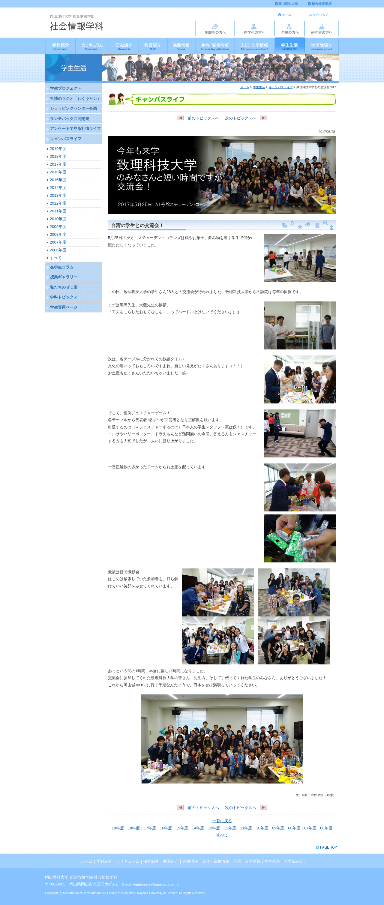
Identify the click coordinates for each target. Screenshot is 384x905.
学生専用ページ (63, 307)
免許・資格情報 (215, 45)
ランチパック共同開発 (69, 118)
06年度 (326, 828)
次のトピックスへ (246, 118)
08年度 (294, 828)
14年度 (198, 828)
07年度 (310, 828)
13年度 (214, 828)
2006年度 (58, 250)
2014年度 (58, 187)
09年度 (278, 828)
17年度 (150, 828)
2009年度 (58, 226)
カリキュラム (92, 45)
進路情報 (182, 45)
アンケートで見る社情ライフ (75, 128)
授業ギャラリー (63, 277)
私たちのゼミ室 (63, 287)
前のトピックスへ (198, 118)
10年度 (262, 828)
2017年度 (58, 164)
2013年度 (58, 195)
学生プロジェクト (65, 88)
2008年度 (58, 234)
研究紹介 (124, 45)
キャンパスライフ (281, 87)
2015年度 (58, 180)
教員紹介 (153, 45)
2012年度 (58, 203)
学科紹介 (60, 45)
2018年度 (58, 156)
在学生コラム (62, 267)
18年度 (134, 828)
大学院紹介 (322, 45)
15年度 (182, 828)
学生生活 (290, 45)
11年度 (246, 828)
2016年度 (58, 172)
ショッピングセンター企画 (73, 108)
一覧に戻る (222, 821)
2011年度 (58, 211)
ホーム (244, 87)
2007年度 (58, 242)
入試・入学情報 (255, 45)
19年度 (118, 828)
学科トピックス (63, 297)
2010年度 (58, 219)
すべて (222, 835)
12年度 (230, 828)
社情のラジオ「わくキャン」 (75, 98)
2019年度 (58, 148)
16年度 (166, 828)
